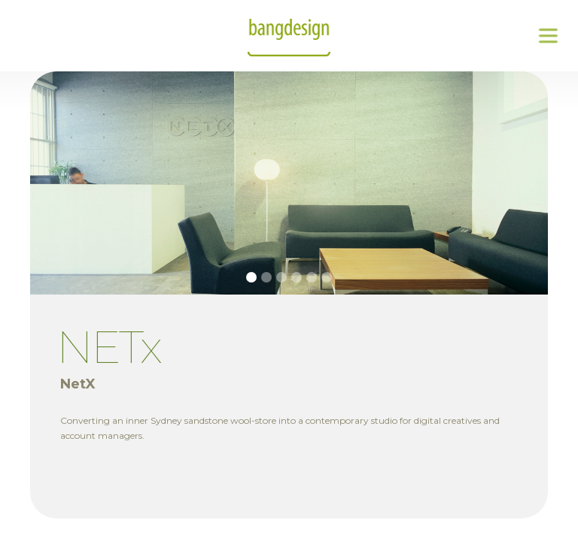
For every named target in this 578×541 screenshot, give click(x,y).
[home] (289, 35)
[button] (548, 35)
